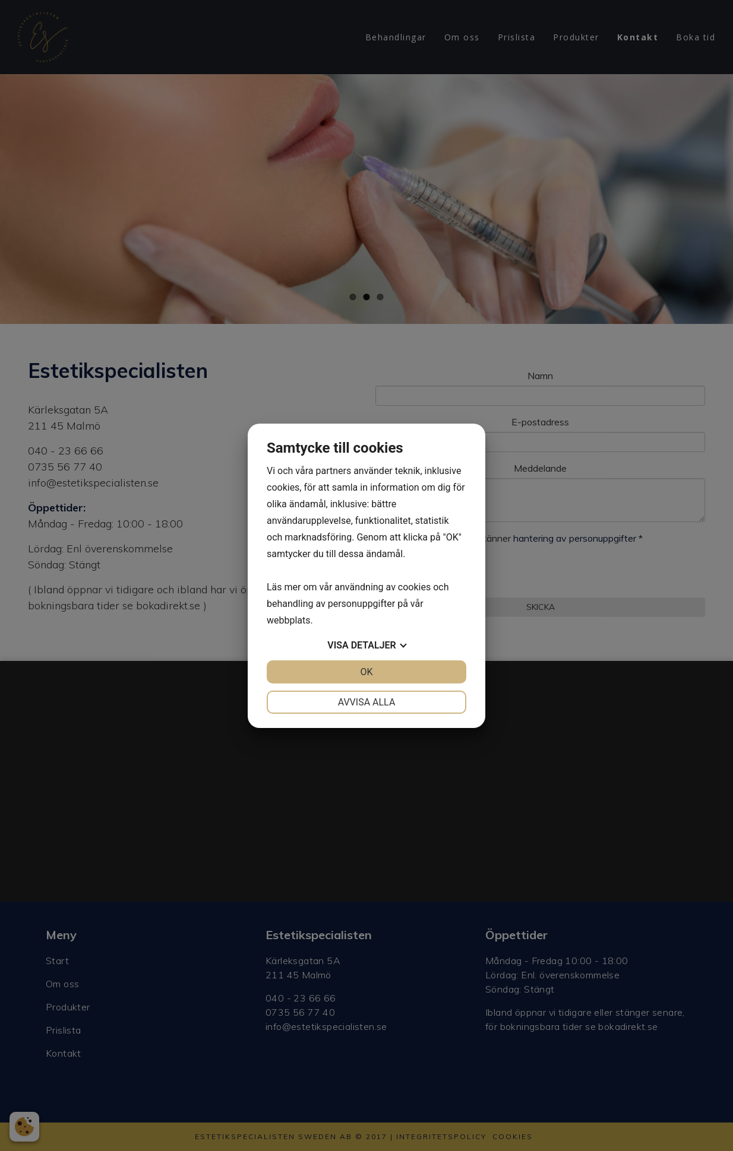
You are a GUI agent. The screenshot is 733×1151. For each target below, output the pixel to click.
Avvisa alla (367, 702)
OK (366, 672)
